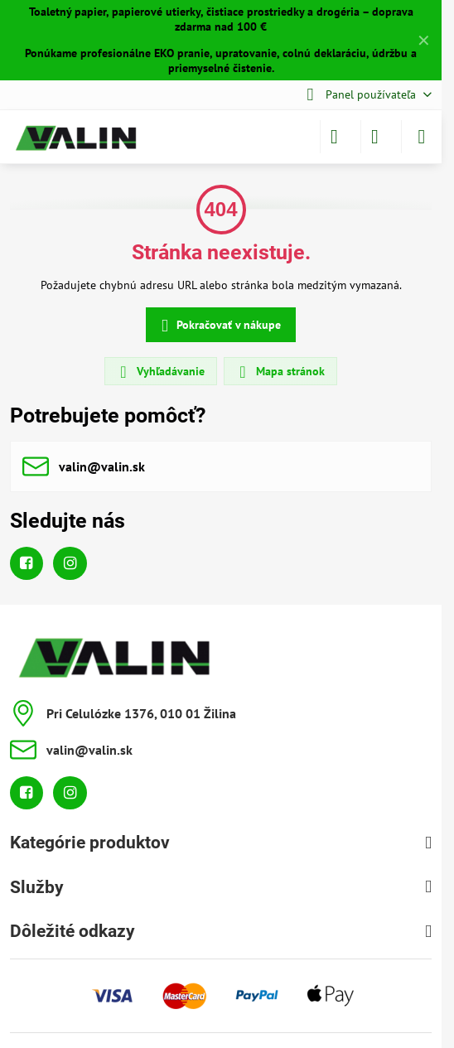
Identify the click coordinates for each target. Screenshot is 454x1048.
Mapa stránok (279, 372)
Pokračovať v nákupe (218, 326)
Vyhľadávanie (160, 372)
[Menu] (422, 136)
